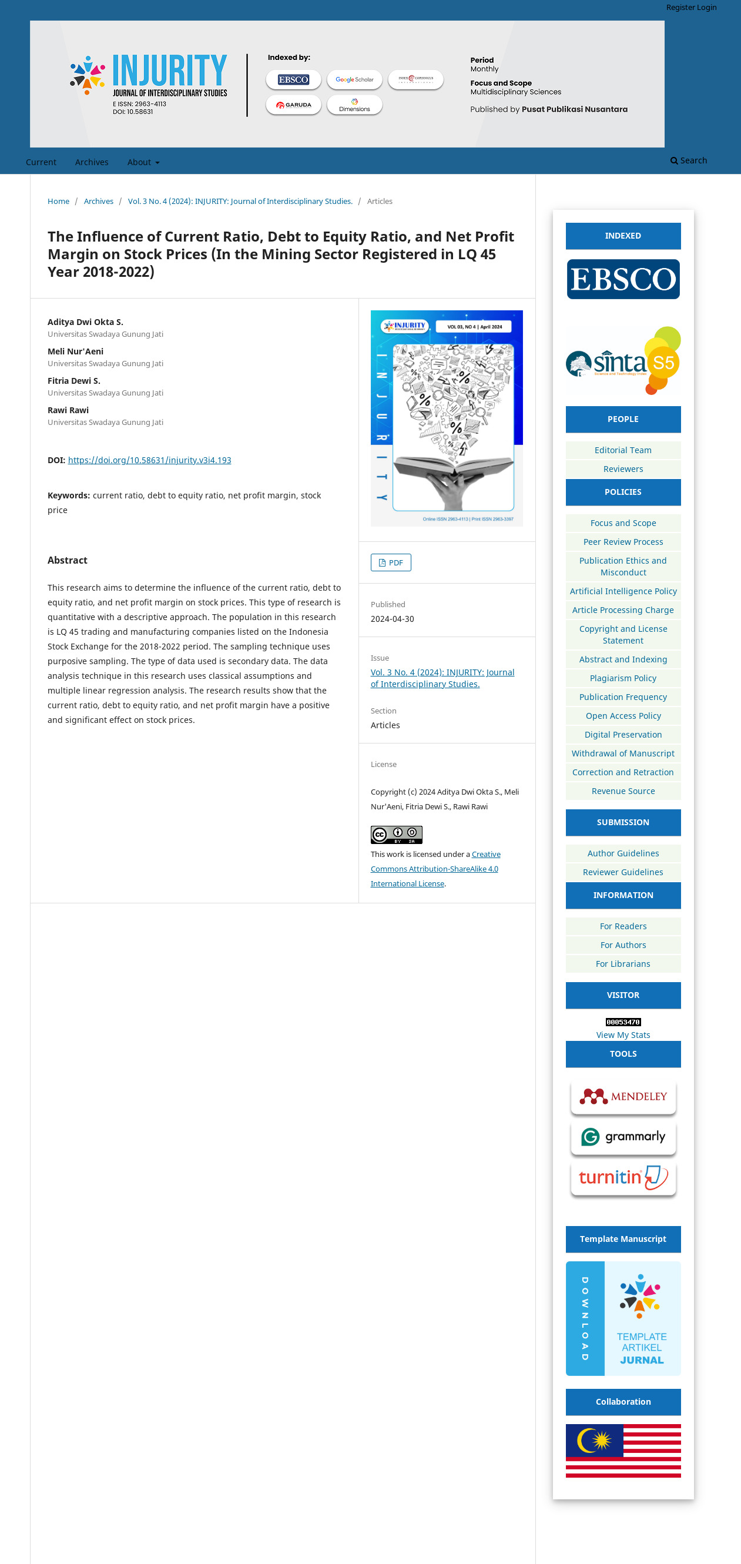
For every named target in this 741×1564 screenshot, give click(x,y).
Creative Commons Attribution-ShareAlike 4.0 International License (436, 869)
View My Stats (623, 1034)
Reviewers (623, 468)
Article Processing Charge (623, 609)
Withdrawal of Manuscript (623, 753)
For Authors (623, 944)
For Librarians (623, 963)
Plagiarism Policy (623, 678)
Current (41, 162)
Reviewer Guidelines (623, 872)
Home (58, 201)
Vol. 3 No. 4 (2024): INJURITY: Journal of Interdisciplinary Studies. (240, 201)
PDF (395, 562)
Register (680, 7)
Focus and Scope (623, 522)
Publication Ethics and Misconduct (623, 566)
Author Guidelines (623, 853)
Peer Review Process (623, 541)
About (140, 162)
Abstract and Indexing (623, 659)
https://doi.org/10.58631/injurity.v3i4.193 (150, 459)
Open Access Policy (623, 715)
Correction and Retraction (623, 772)
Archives (92, 162)
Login (707, 7)
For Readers (623, 926)
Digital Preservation (623, 734)
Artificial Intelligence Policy (623, 591)
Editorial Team (623, 450)
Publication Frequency (623, 696)
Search (689, 160)
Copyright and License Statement (623, 634)
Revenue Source (623, 790)
